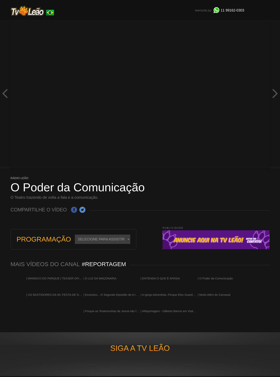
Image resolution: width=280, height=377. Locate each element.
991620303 (232, 10)
